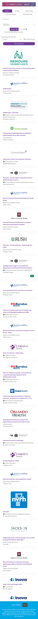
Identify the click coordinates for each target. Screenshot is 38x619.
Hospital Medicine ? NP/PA (11, 461)
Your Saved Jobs (27, 14)
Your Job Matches (11, 14)
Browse (17, 11)
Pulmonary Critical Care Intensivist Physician (17, 159)
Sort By (5, 39)
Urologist (6, 511)
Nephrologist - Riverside (10, 112)
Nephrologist (7, 88)
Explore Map (29, 11)
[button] (24, 29)
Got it (25, 605)
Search (7, 11)
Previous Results (19, 44)
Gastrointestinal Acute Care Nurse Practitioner (17, 290)
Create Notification (29, 39)
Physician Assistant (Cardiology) (13, 440)
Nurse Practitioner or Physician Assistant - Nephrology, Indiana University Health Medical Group (17, 564)
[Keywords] (19, 19)
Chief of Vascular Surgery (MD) (12, 584)
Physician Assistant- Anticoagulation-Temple (17, 479)
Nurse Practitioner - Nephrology (13, 353)
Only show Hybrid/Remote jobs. (13, 32)
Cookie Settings (16, 605)
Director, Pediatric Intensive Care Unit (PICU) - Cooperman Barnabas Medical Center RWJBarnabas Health (17, 375)
